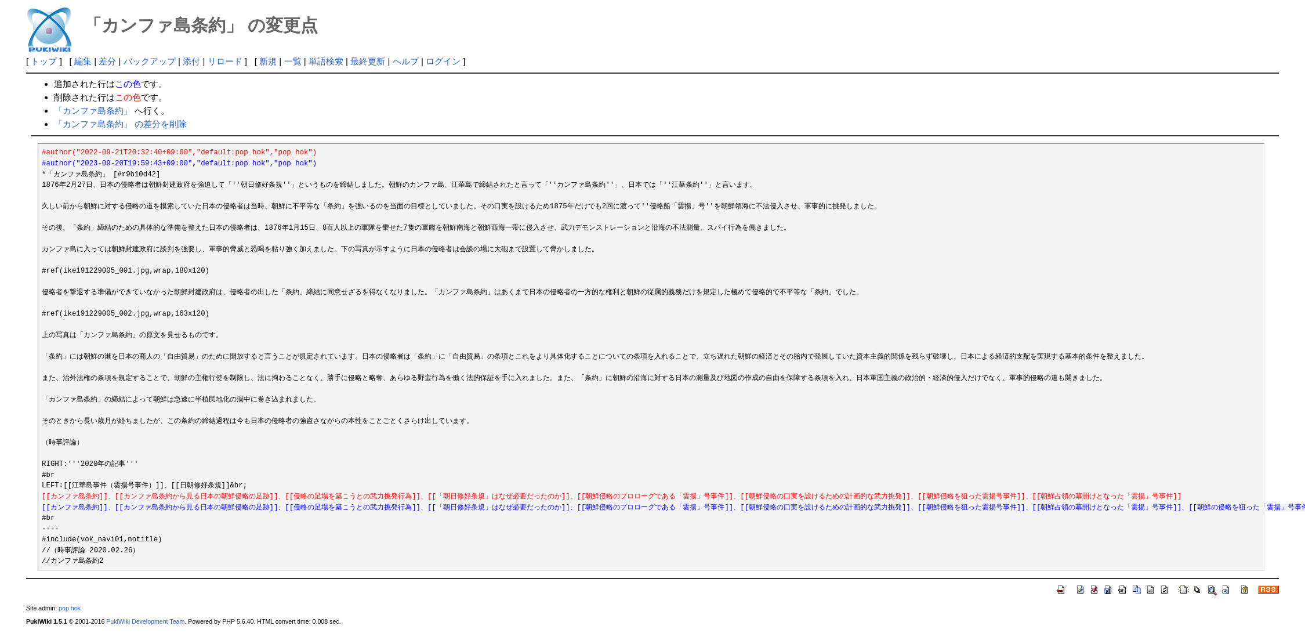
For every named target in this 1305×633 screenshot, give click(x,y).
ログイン (443, 61)
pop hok (70, 608)
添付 (191, 61)
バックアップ (150, 61)
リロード (225, 61)
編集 (83, 61)
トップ (44, 61)
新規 (268, 61)
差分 (107, 61)
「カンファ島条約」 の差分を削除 (120, 124)
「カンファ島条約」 (93, 110)
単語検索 (326, 61)
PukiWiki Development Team (145, 621)
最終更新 (367, 61)
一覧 (293, 61)
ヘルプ (406, 61)
